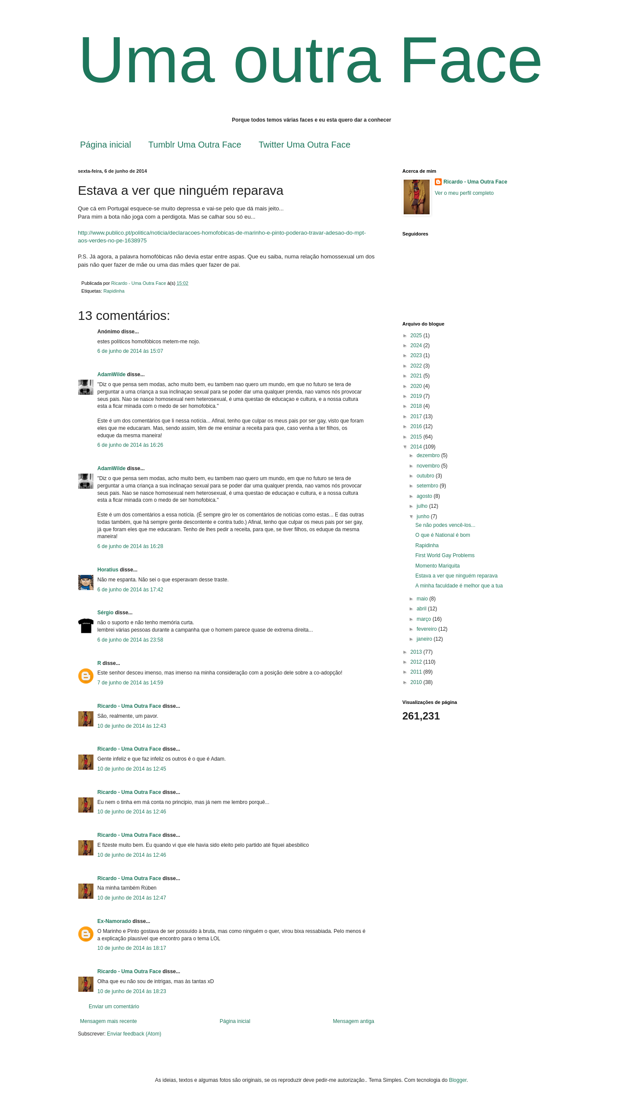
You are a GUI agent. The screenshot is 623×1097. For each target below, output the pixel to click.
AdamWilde (111, 374)
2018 (417, 406)
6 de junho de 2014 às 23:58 (130, 640)
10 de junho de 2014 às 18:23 (131, 991)
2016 (417, 426)
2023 (417, 355)
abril (422, 609)
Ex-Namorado (114, 921)
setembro (428, 486)
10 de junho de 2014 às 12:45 (131, 769)
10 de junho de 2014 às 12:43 (131, 726)
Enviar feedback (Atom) (134, 1034)
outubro (426, 476)
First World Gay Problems (445, 555)
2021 (417, 376)
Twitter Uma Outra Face (304, 144)
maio (423, 599)
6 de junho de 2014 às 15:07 (130, 351)
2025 (417, 335)
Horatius (108, 570)
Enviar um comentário (114, 1006)
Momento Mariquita (437, 566)
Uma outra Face (310, 59)
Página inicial (105, 144)
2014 (417, 447)
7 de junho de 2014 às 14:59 (130, 683)
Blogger (458, 1080)
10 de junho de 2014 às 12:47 (131, 898)
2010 (417, 682)
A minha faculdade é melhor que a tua (459, 586)
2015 (417, 437)
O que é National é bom (442, 535)
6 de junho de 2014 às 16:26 (130, 445)
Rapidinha (114, 291)
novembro (429, 466)
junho (424, 516)
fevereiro (427, 629)
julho (423, 506)
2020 (417, 386)
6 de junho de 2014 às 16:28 (130, 546)
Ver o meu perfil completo (464, 193)
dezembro (429, 455)
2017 (417, 416)
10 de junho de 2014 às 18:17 (131, 948)
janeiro (425, 639)
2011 (417, 672)
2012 (417, 662)
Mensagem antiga (353, 1021)
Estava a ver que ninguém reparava (456, 576)
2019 (417, 396)
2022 (417, 366)
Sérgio (105, 613)
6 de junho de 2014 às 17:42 (130, 590)
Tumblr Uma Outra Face (194, 144)
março (425, 619)
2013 (417, 652)
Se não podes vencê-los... (445, 525)
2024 (417, 345)
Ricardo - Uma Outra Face (129, 706)
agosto (425, 496)
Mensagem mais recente (108, 1021)
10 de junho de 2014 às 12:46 (131, 812)
